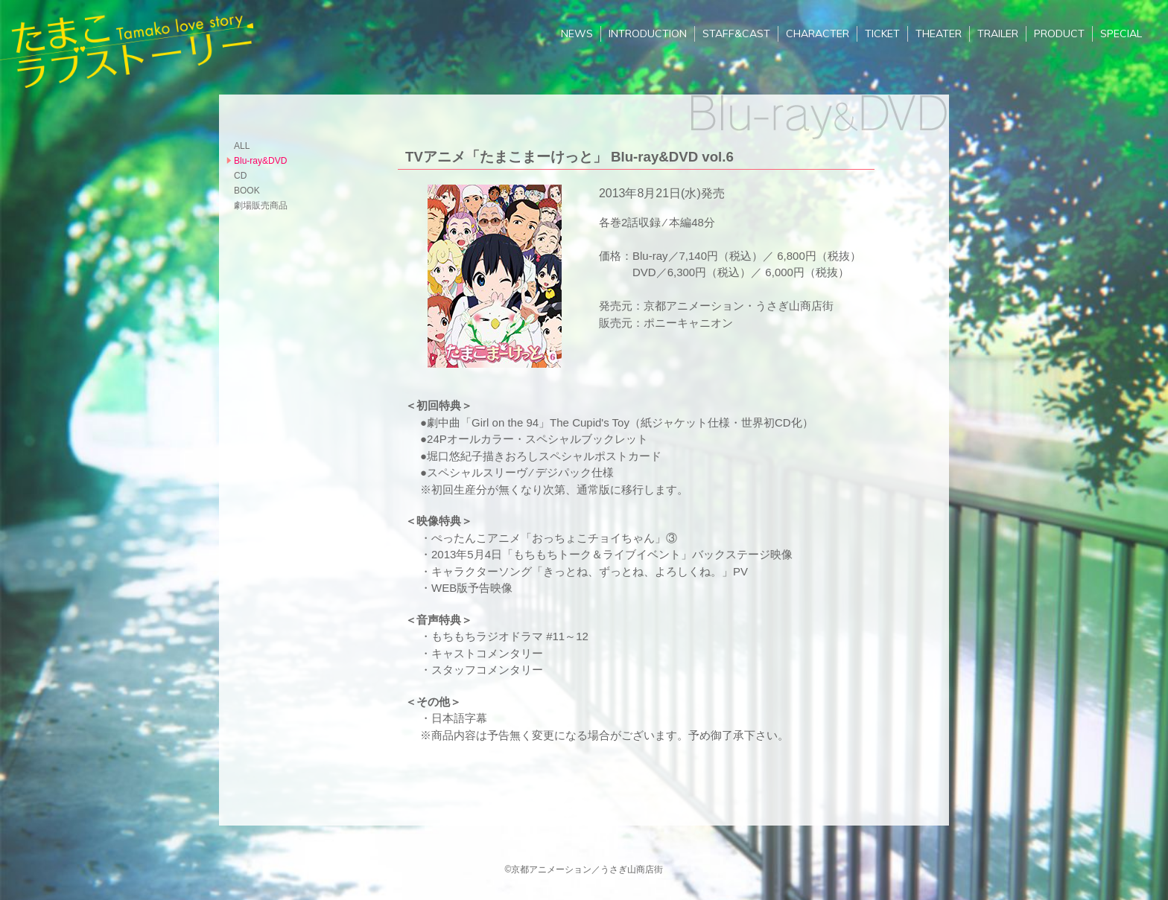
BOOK (247, 190)
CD (240, 175)
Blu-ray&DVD (260, 161)
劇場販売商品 (261, 205)
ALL (242, 146)
